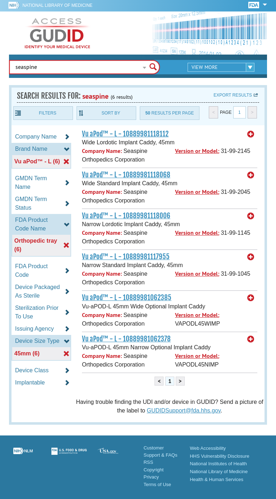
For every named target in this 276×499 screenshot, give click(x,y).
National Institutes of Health (218, 463)
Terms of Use (157, 484)
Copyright (153, 469)
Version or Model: (197, 151)
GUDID (57, 33)
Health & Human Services (216, 479)
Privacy (151, 477)
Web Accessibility (208, 448)
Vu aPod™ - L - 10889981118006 (126, 215)
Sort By (110, 113)
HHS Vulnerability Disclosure (219, 456)
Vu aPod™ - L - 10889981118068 (126, 175)
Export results (232, 95)
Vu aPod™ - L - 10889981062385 (126, 297)
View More (205, 67)
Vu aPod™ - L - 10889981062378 (126, 339)
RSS (148, 462)
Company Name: (102, 151)
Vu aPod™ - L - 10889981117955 (126, 256)
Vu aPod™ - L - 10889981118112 (125, 134)
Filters (47, 113)
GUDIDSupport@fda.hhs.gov (183, 410)
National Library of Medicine (57, 5)
